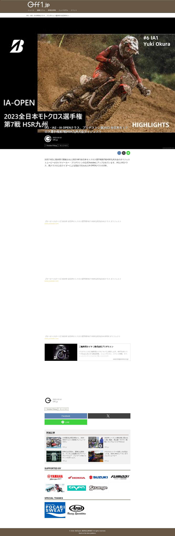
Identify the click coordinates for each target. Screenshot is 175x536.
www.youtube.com (168, 148)
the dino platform (90, 533)
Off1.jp (55, 140)
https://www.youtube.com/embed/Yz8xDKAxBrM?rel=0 (87, 252)
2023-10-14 (57, 138)
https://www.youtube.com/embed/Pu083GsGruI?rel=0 (87, 310)
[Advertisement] (62, 378)
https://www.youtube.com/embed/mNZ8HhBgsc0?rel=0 (87, 195)
